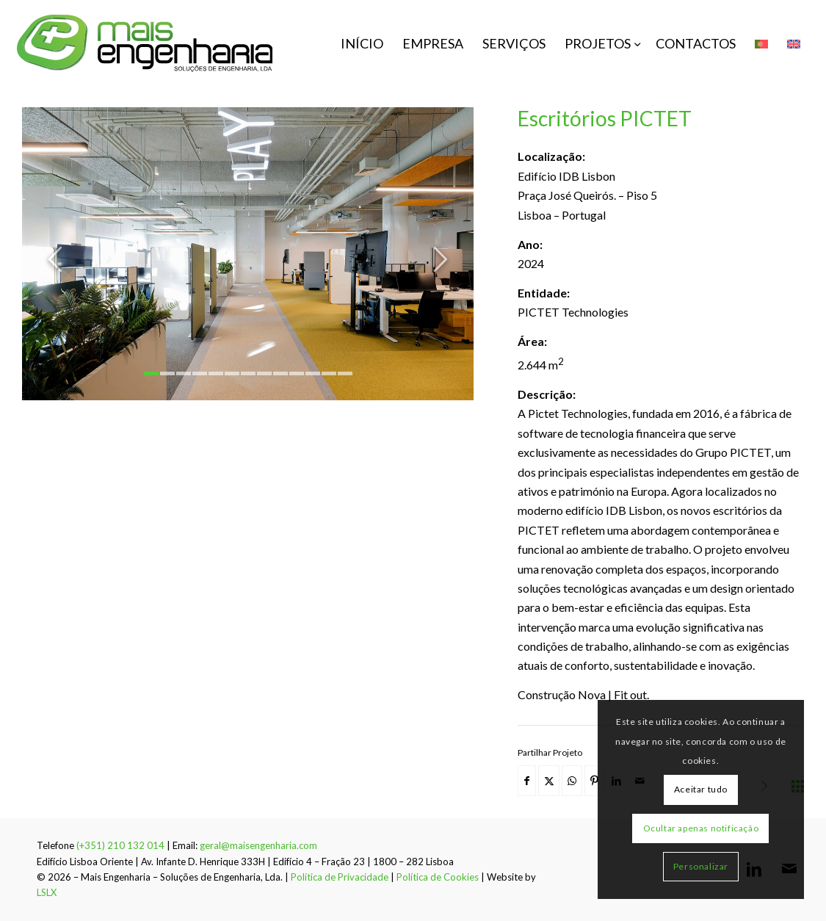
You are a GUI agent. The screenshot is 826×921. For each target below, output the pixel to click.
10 (296, 373)
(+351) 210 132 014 (120, 845)
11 (312, 373)
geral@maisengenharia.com (258, 845)
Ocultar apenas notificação (701, 828)
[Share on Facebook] (527, 780)
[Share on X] (548, 780)
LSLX (47, 892)
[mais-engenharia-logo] (145, 43)
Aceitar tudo (701, 789)
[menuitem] (362, 43)
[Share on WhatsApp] (572, 780)
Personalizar (700, 866)
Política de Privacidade (339, 877)
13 (345, 373)
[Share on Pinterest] (594, 780)
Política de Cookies (437, 877)
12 (329, 373)
